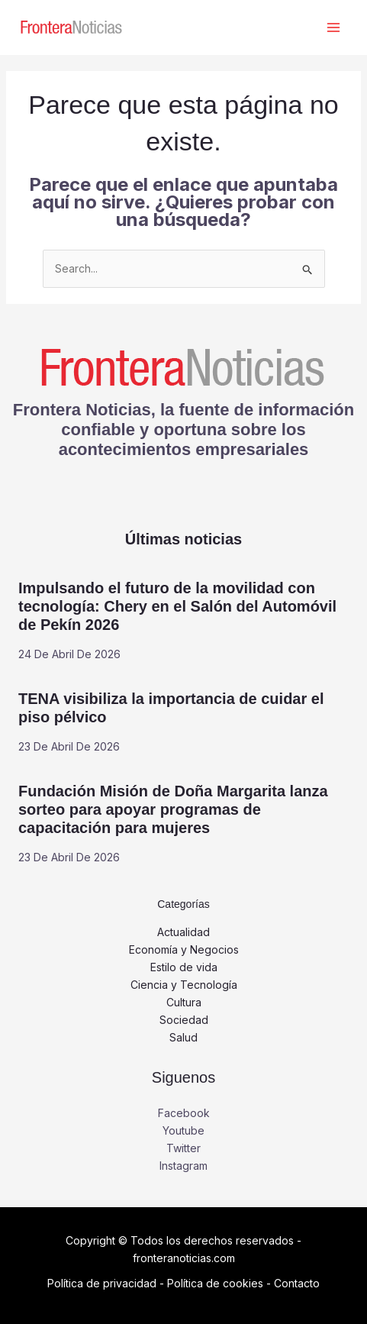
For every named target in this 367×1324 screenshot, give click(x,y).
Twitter (183, 1148)
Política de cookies (215, 1283)
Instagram (183, 1165)
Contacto (297, 1283)
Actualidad (183, 931)
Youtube (183, 1130)
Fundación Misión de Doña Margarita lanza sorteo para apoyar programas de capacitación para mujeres (173, 809)
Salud (183, 1037)
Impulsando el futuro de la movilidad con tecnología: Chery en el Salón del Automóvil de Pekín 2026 (177, 606)
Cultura (183, 1002)
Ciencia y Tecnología (183, 984)
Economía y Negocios (184, 949)
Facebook (184, 1112)
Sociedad (183, 1019)
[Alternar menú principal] (333, 28)
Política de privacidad (101, 1283)
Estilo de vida (183, 967)
